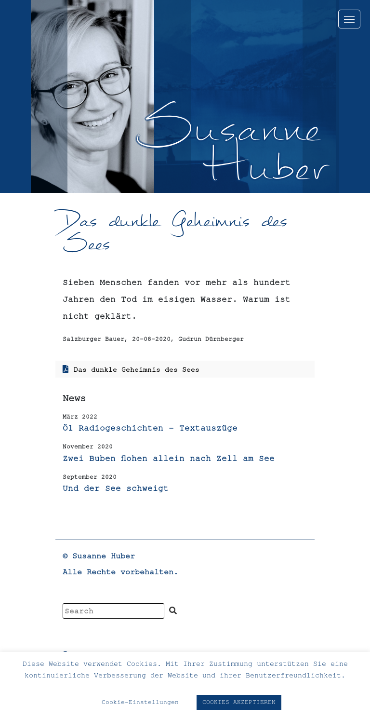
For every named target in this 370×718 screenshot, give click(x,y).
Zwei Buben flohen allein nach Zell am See (169, 458)
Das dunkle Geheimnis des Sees (136, 369)
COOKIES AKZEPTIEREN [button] (239, 702)
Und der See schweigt (116, 488)
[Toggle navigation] (349, 19)
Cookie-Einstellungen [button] (140, 702)
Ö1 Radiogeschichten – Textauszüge (150, 427)
